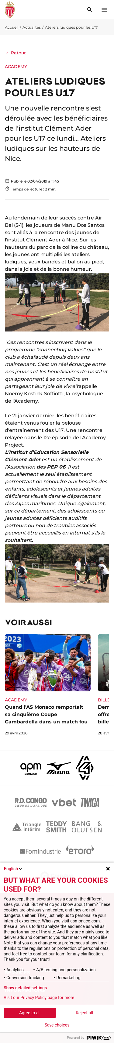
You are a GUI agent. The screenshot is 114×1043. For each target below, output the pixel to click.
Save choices (57, 1025)
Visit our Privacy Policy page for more (39, 997)
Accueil (11, 27)
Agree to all (29, 1012)
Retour (15, 53)
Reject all (84, 1012)
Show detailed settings (25, 987)
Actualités (31, 27)
